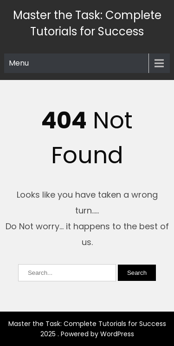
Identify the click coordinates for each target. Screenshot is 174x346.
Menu (19, 63)
